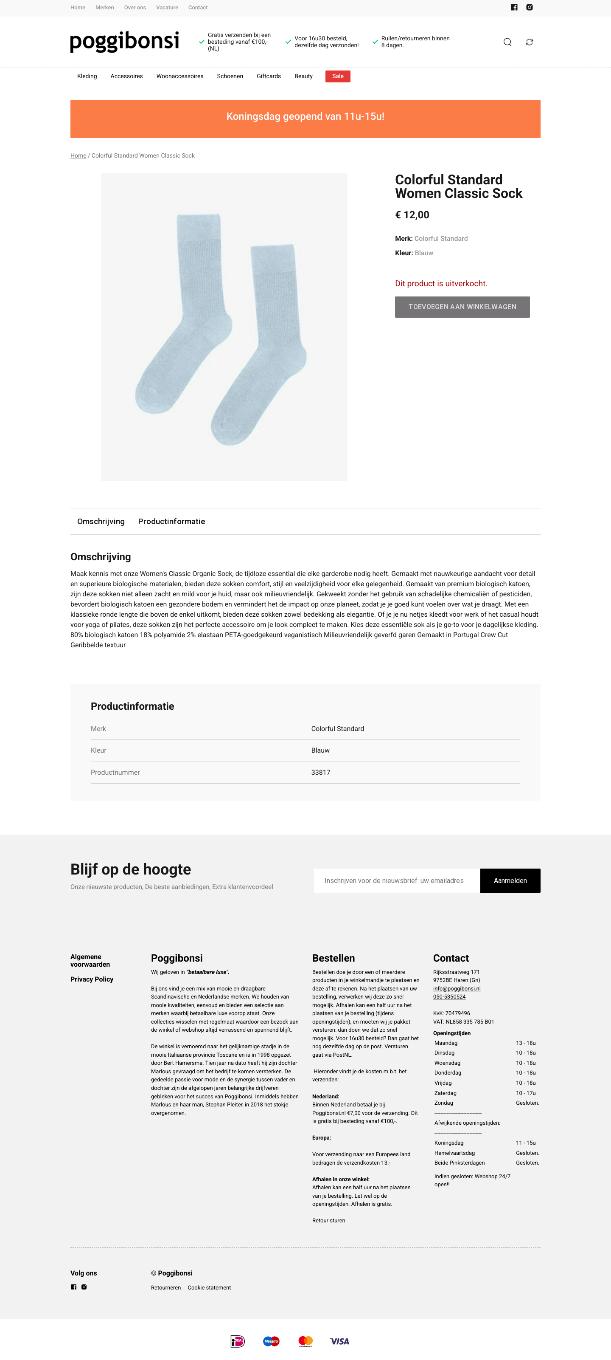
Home (77, 8)
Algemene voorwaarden (90, 960)
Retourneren (166, 1288)
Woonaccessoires (180, 76)
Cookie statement (209, 1288)
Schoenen (230, 76)
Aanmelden (510, 881)
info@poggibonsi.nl (457, 989)
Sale (338, 76)
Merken (104, 8)
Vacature (167, 8)
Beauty (303, 76)
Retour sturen (328, 1221)
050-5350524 (449, 997)
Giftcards (269, 76)
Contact (198, 8)
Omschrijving (101, 521)
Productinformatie (171, 521)
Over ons (135, 8)
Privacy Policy (91, 979)
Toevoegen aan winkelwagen (462, 307)
